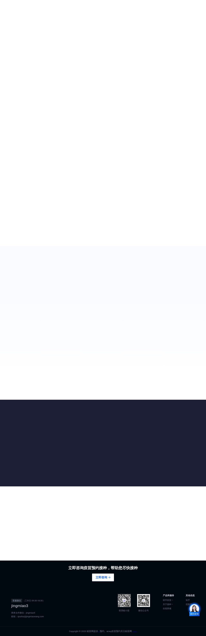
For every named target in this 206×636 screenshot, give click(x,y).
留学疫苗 (167, 600)
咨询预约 (20, 87)
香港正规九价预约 (147, 6)
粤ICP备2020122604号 (138, 631)
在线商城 (187, 6)
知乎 (188, 600)
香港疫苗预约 (94, 6)
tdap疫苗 (89, 631)
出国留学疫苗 (70, 6)
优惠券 (168, 6)
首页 (53, 6)
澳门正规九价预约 (120, 6)
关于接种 (167, 604)
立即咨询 (101, 577)
